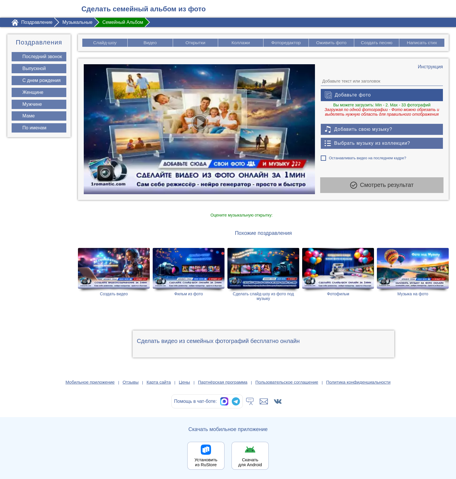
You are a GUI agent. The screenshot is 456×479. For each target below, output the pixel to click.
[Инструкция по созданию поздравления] (430, 66)
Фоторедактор (286, 42)
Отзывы (131, 382)
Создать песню (376, 42)
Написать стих (422, 42)
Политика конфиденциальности (358, 382)
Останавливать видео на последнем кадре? (367, 158)
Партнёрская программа (222, 382)
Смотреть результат (382, 186)
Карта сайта (159, 382)
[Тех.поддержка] (250, 401)
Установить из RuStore (206, 462)
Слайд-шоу (105, 42)
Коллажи (240, 42)
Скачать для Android (250, 462)
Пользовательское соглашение (286, 382)
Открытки (195, 42)
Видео (150, 42)
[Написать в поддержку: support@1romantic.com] (264, 401)
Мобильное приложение (90, 382)
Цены (184, 382)
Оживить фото (331, 42)
